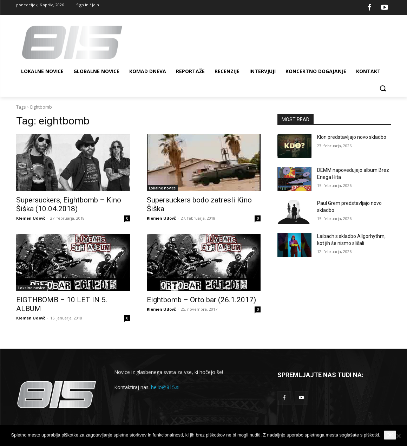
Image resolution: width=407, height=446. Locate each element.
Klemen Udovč (30, 218)
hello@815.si (165, 387)
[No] (398, 435)
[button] (382, 88)
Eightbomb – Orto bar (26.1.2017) (201, 300)
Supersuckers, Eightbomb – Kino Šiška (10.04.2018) (68, 204)
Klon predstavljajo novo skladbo (351, 137)
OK (390, 435)
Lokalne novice (162, 188)
